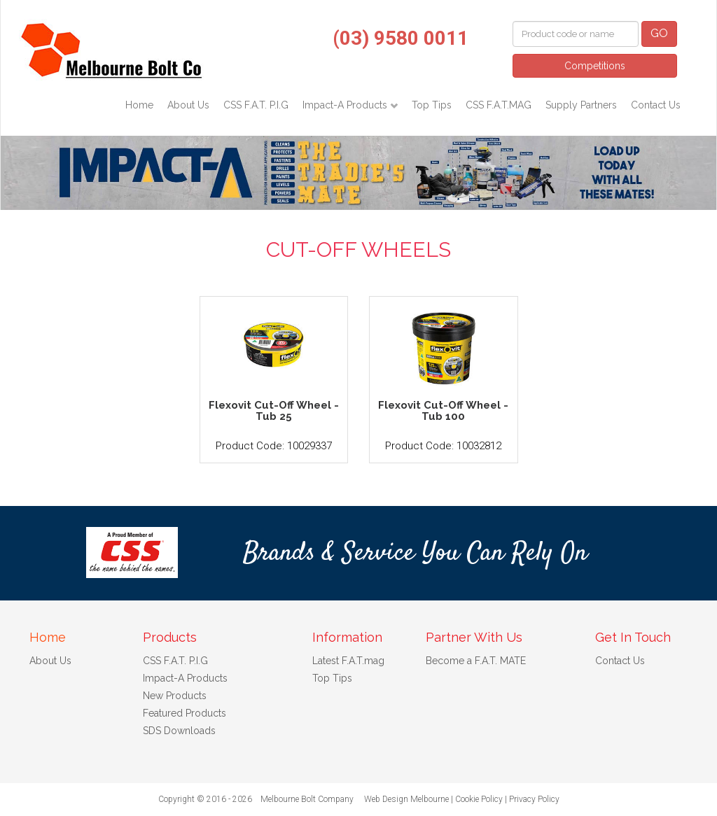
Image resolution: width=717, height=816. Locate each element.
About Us (188, 105)
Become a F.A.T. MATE (476, 660)
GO (659, 33)
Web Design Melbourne (406, 799)
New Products (175, 695)
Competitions (594, 65)
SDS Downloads (179, 730)
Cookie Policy (479, 799)
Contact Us (656, 105)
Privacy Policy (534, 799)
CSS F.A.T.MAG (498, 105)
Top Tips (432, 105)
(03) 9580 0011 (400, 38)
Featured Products (184, 713)
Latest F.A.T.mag (348, 660)
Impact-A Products (346, 105)
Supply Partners (581, 105)
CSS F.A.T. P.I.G (255, 105)
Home (139, 105)
